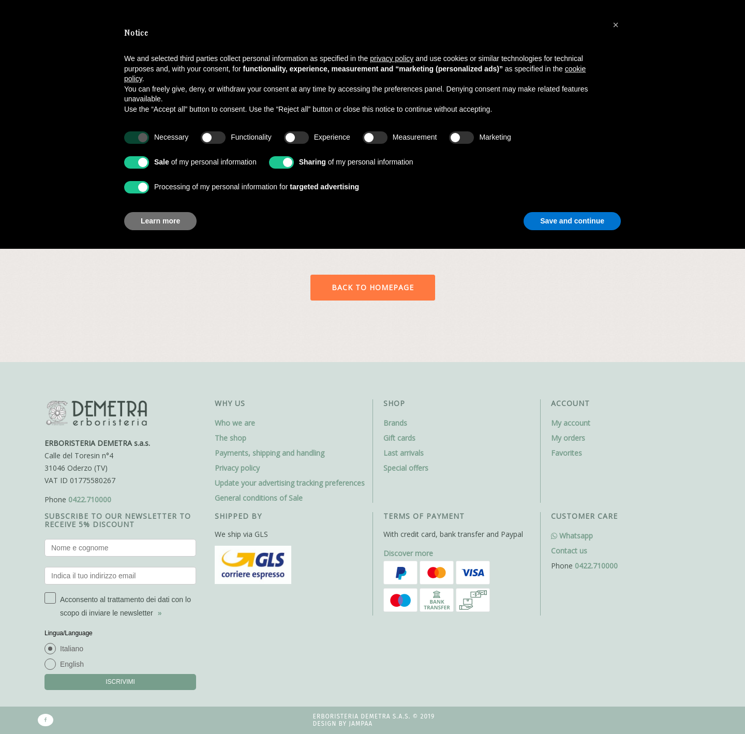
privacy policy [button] (391, 58)
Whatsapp (572, 536)
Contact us (569, 551)
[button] (615, 25)
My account (570, 423)
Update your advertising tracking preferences (290, 483)
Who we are (235, 423)
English (72, 664)
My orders (568, 438)
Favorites (566, 453)
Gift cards (399, 438)
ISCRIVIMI (120, 681)
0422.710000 (89, 499)
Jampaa (361, 723)
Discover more (408, 553)
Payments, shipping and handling (269, 453)
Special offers (405, 468)
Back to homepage (373, 287)
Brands (395, 423)
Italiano (71, 649)
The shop (230, 438)
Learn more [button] (160, 221)
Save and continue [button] (572, 221)
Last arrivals (403, 453)
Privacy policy (237, 468)
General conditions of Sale (259, 498)
